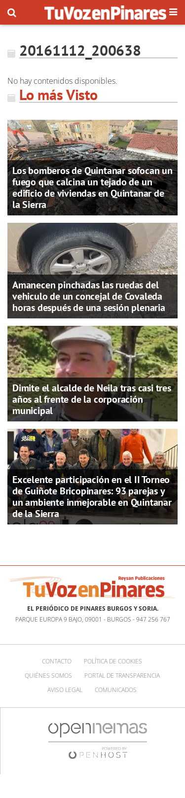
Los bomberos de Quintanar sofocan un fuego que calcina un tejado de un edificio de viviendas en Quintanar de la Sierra (92, 187)
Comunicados (116, 690)
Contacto (57, 661)
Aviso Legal (64, 690)
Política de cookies (113, 661)
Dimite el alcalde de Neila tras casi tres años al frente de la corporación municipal (91, 399)
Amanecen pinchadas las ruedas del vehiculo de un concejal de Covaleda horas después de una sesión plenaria (88, 296)
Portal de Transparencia (122, 675)
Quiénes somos (48, 675)
